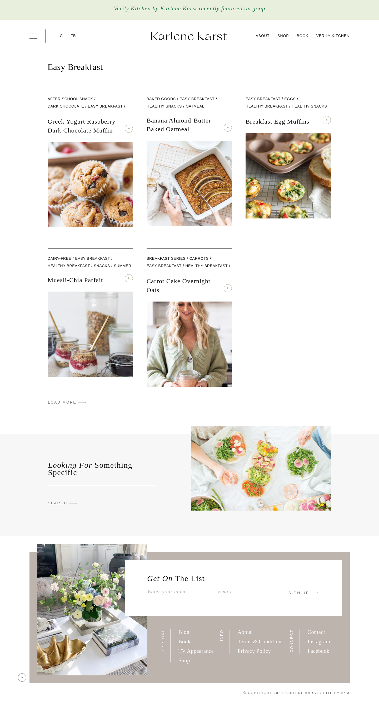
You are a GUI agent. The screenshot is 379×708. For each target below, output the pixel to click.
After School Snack (70, 99)
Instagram (319, 641)
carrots (199, 258)
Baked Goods (161, 99)
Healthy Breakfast (267, 106)
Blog (184, 632)
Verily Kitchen (333, 36)
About (263, 36)
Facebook (319, 651)
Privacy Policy (254, 651)
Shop (283, 36)
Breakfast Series (166, 258)
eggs (290, 99)
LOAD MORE (62, 402)
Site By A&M (336, 693)
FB (73, 36)
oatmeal (195, 106)
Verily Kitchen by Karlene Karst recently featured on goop (189, 8)
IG (60, 36)
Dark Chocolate (66, 106)
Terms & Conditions (261, 641)
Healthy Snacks (164, 106)
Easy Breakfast (105, 106)
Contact (316, 632)
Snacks (102, 266)
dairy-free (59, 258)
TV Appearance (196, 651)
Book (302, 36)
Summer (122, 266)
